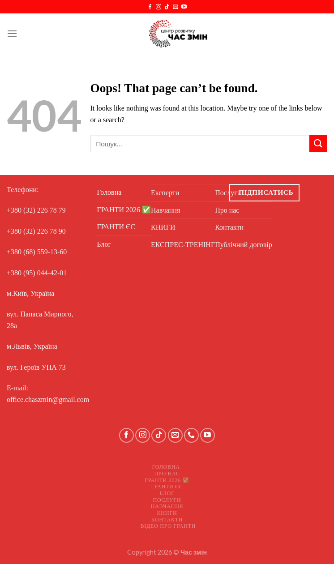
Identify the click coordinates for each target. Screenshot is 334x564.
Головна (109, 192)
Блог (104, 244)
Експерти (165, 193)
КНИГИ (163, 227)
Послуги (167, 500)
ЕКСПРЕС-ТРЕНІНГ (183, 244)
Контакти (167, 520)
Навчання (165, 210)
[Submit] (318, 143)
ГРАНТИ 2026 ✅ (124, 210)
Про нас (167, 473)
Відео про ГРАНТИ (168, 526)
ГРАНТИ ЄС (116, 227)
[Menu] (12, 33)
